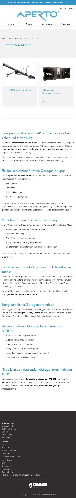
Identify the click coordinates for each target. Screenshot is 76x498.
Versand (5, 447)
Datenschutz (7, 466)
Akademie (6, 437)
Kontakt (5, 444)
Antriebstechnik (15, 38)
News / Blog (7, 435)
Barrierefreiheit (8, 472)
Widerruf (5, 453)
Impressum (6, 469)
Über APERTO (8, 426)
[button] (67, 9)
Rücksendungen (9, 450)
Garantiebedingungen (11, 456)
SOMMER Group (9, 429)
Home (4, 38)
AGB (3, 463)
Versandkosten (36, 475)
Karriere (5, 432)
